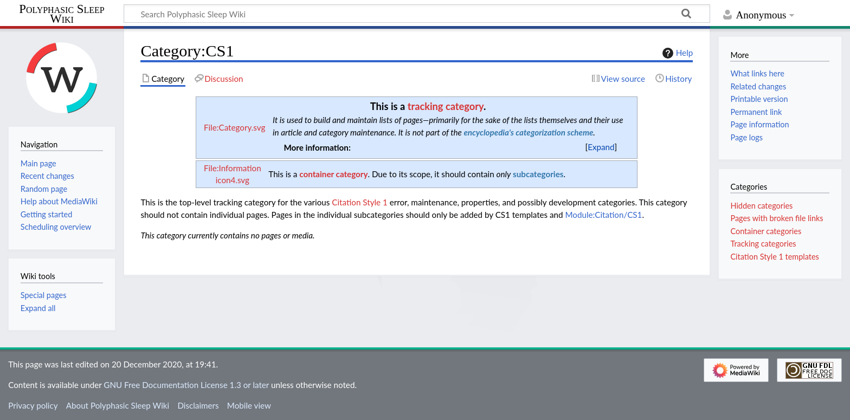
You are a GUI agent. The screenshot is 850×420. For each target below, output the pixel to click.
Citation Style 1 (359, 202)
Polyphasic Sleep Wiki (61, 14)
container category (333, 174)
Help (676, 53)
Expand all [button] (38, 308)
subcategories (538, 174)
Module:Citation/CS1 (603, 214)
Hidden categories (761, 205)
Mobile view (249, 405)
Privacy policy (32, 405)
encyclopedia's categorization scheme (528, 132)
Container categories (765, 231)
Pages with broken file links (776, 218)
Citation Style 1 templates (774, 256)
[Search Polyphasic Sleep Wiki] (417, 13)
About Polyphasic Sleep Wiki (117, 405)
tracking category (446, 106)
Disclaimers (197, 405)
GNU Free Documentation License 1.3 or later (186, 385)
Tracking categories (763, 243)
